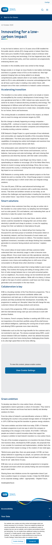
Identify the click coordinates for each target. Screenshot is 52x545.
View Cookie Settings (25, 370)
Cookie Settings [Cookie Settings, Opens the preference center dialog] (18, 542)
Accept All (32, 542)
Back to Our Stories (11, 17)
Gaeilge (47, 2)
